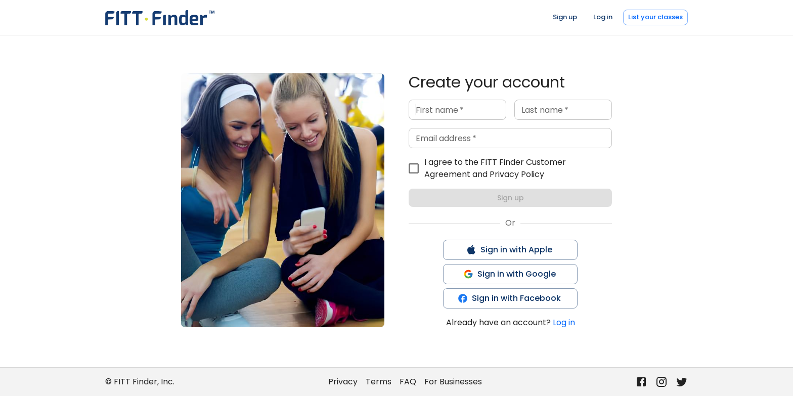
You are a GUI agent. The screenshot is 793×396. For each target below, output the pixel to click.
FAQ (408, 381)
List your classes (655, 17)
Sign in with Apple (509, 249)
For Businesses (453, 381)
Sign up (565, 17)
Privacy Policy (517, 174)
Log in (602, 17)
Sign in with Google (509, 274)
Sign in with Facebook (509, 298)
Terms (378, 381)
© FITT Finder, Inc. (139, 381)
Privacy (343, 381)
